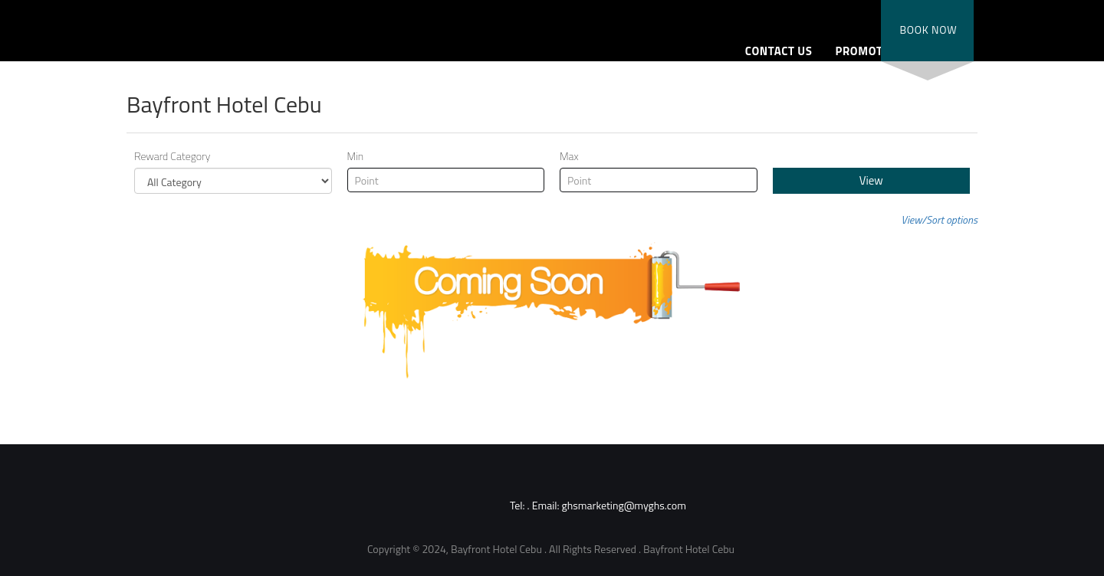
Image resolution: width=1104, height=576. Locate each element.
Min (355, 156)
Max (569, 156)
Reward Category (172, 156)
